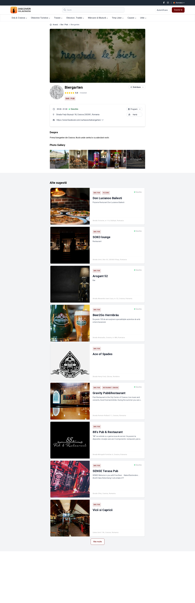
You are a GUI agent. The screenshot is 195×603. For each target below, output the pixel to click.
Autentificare (162, 10)
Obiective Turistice (40, 18)
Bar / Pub (64, 25)
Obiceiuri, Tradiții (75, 18)
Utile (143, 18)
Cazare (132, 18)
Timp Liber (117, 18)
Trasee (58, 18)
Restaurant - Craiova (110, 387)
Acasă (55, 25)
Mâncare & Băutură (98, 18)
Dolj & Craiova (19, 18)
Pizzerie (106, 192)
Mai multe (97, 541)
